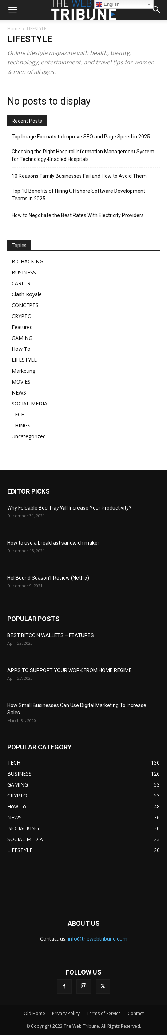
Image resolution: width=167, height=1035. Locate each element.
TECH (18, 414)
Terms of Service (104, 1013)
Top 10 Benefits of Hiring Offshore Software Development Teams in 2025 (78, 194)
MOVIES (21, 381)
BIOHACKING (27, 261)
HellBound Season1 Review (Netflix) (48, 578)
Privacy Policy (66, 1013)
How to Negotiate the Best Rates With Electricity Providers (78, 215)
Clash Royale (27, 294)
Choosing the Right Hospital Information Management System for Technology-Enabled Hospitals (83, 155)
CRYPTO (22, 316)
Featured (22, 327)
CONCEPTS (25, 305)
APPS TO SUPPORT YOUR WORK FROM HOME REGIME (69, 670)
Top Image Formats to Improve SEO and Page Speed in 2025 (81, 137)
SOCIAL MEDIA (29, 403)
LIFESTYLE (24, 359)
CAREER (21, 283)
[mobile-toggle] (12, 10)
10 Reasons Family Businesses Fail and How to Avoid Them (79, 176)
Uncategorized (29, 436)
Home (13, 29)
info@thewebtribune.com (97, 938)
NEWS (19, 392)
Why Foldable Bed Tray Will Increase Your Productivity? (69, 508)
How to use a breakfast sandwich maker (53, 543)
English (107, 4)
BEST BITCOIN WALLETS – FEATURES (50, 635)
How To (21, 348)
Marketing (23, 370)
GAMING (22, 337)
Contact (136, 1013)
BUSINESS (24, 272)
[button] (157, 10)
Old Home (34, 1013)
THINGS (21, 425)
